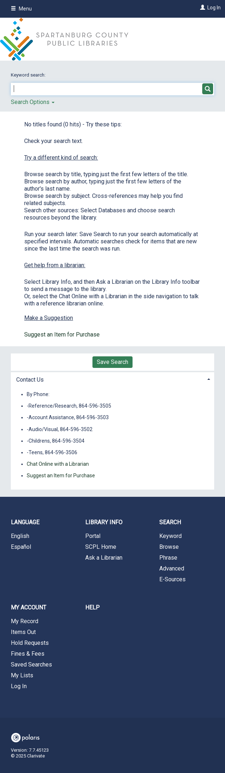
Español (21, 546)
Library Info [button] (103, 522)
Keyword (170, 536)
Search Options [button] (33, 102)
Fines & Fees (27, 653)
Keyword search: (29, 75)
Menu (21, 9)
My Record (24, 621)
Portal (92, 536)
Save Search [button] (112, 362)
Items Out (23, 632)
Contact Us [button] (30, 379)
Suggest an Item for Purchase (62, 334)
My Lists (22, 675)
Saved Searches (31, 664)
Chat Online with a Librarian (58, 464)
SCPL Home (100, 546)
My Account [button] (28, 607)
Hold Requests (30, 642)
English (20, 536)
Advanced (171, 568)
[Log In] (201, 7)
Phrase (168, 557)
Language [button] (25, 522)
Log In (214, 7)
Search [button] (170, 522)
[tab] (112, 379)
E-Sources (172, 579)
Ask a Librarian (103, 557)
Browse (169, 546)
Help (92, 607)
